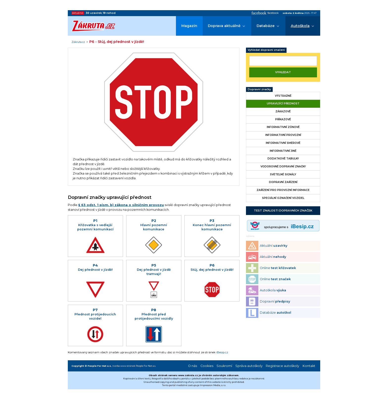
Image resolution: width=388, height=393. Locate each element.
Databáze (266, 26)
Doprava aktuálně (224, 26)
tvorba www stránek (124, 365)
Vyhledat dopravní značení (266, 50)
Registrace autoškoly (282, 366)
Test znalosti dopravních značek (283, 210)
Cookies (206, 366)
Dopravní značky (259, 89)
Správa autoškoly (249, 366)
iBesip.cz (222, 352)
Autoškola (300, 26)
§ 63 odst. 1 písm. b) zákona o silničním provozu (121, 205)
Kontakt (309, 366)
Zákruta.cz (78, 42)
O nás (192, 366)
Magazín (189, 26)
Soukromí (224, 366)
